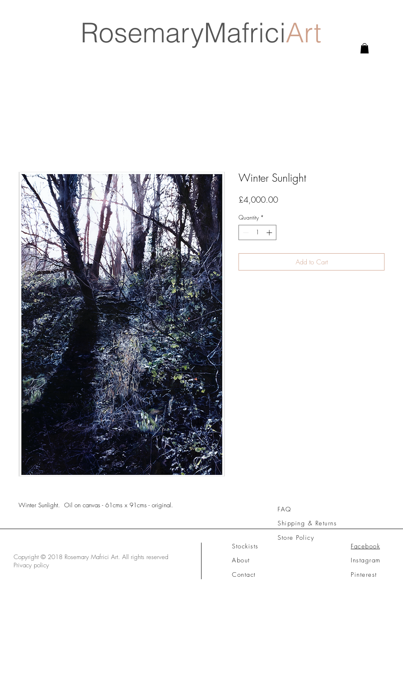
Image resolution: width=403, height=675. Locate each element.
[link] (364, 48)
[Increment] (270, 232)
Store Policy (296, 538)
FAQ (285, 509)
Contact (244, 575)
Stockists (245, 546)
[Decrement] (245, 232)
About (241, 560)
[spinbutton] (257, 232)
